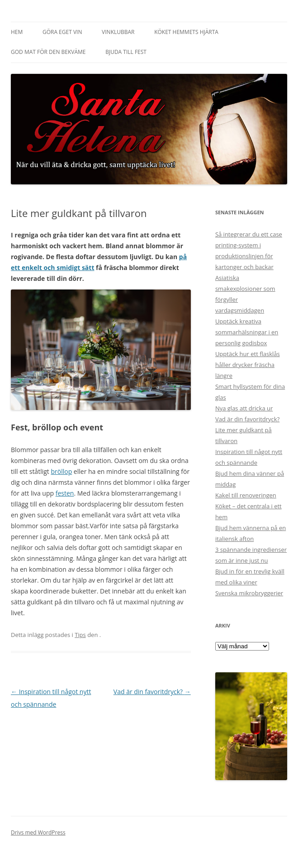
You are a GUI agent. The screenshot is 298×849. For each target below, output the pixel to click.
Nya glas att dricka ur (244, 408)
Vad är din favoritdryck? (152, 691)
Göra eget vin (62, 32)
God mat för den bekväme (48, 52)
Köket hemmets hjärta (186, 32)
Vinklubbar (118, 32)
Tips (80, 635)
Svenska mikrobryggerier (249, 593)
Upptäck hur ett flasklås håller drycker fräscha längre (247, 365)
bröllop (61, 471)
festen (65, 493)
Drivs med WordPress (38, 832)
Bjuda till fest (126, 52)
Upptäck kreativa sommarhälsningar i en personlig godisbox (246, 332)
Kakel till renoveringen (245, 495)
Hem (17, 32)
